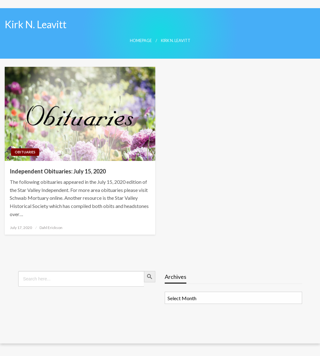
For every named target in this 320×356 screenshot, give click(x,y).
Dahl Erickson (51, 227)
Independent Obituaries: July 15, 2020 (58, 171)
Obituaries (25, 152)
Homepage (141, 40)
